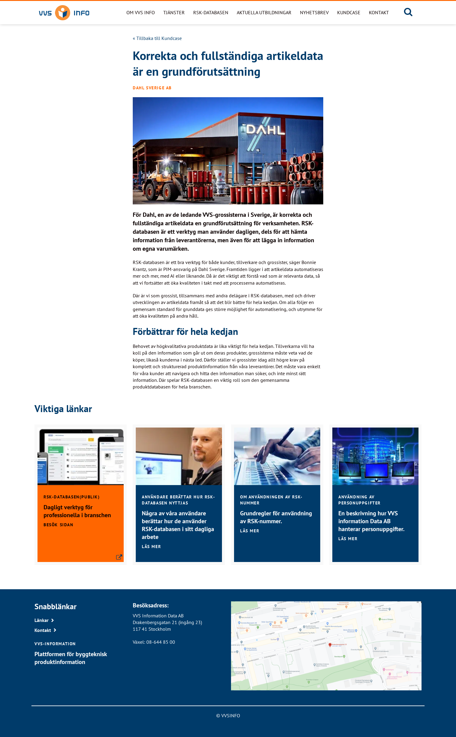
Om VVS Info (140, 12)
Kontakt (379, 12)
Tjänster (174, 12)
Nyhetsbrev (314, 12)
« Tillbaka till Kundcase (157, 38)
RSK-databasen (210, 12)
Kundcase (348, 12)
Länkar (41, 620)
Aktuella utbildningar (264, 12)
